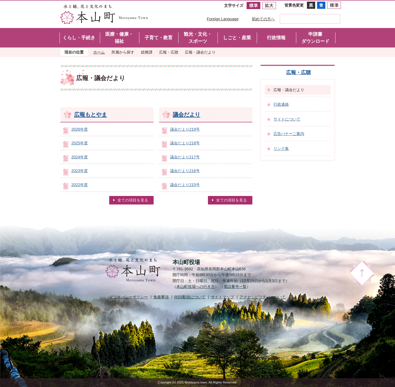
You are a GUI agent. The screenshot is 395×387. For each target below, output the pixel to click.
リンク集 (281, 148)
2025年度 (79, 143)
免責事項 (161, 297)
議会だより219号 (185, 129)
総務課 (147, 52)
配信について (189, 297)
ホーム (99, 52)
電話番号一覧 (235, 286)
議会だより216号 (185, 171)
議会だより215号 (185, 185)
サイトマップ (222, 297)
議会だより (186, 114)
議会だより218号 (185, 143)
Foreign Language (223, 19)
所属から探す (122, 52)
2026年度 (79, 129)
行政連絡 (281, 104)
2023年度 (79, 171)
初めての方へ (263, 19)
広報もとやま (90, 114)
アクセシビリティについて (262, 297)
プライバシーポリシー (128, 297)
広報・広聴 (168, 52)
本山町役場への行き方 (195, 286)
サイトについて (286, 119)
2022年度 (79, 185)
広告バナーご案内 (288, 133)
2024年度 (79, 157)
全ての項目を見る (132, 200)
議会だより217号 (185, 157)
